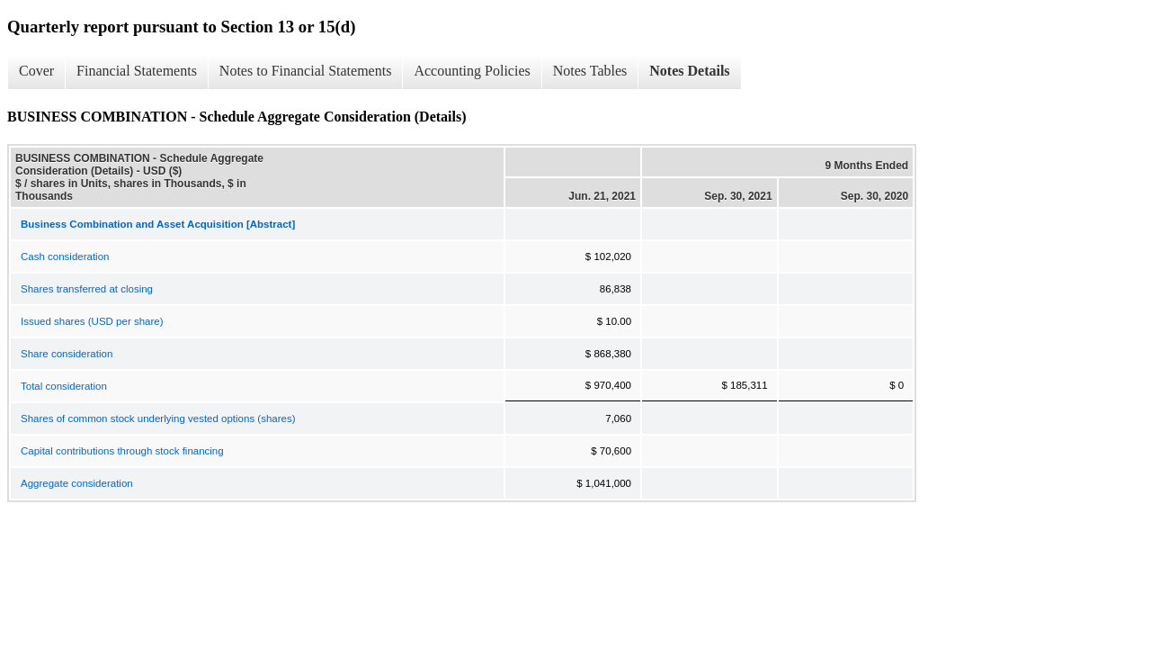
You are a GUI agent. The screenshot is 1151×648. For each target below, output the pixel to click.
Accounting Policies (472, 70)
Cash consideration (65, 256)
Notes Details (689, 70)
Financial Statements (136, 70)
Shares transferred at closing (87, 289)
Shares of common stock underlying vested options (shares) (158, 418)
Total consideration (64, 386)
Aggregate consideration (77, 483)
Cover (36, 70)
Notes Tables (590, 70)
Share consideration (66, 353)
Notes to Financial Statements (305, 70)
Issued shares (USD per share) (92, 321)
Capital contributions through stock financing (122, 451)
